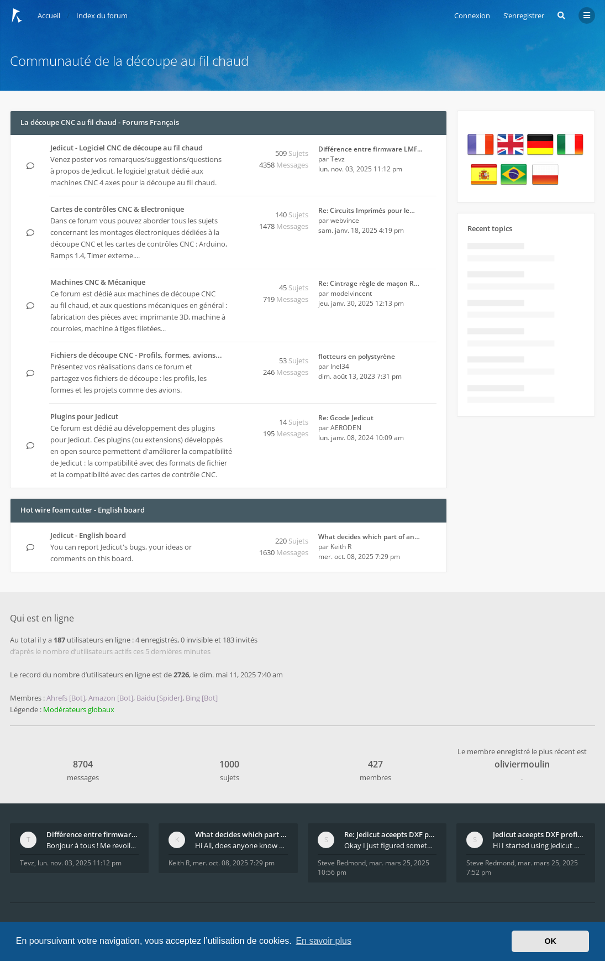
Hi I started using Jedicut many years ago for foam (539, 845)
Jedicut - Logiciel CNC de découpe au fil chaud (126, 148)
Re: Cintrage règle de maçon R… (368, 283)
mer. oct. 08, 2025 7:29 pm (234, 863)
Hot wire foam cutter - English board (82, 510)
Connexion (472, 15)
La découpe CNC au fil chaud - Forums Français (99, 122)
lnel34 (339, 366)
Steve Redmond (342, 863)
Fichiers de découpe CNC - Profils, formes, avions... (136, 355)
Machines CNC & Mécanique (97, 282)
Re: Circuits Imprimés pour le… (366, 210)
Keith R (340, 546)
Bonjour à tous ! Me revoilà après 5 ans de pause (92, 845)
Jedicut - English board (88, 535)
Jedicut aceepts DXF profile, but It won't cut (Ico (539, 834)
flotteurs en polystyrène (356, 356)
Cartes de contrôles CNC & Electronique (117, 209)
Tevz (337, 159)
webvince (344, 220)
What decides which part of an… (369, 536)
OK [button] (550, 941)
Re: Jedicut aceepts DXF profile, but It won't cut (390, 834)
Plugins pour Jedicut (84, 416)
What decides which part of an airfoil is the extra (241, 834)
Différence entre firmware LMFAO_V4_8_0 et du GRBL (92, 834)
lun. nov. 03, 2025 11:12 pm (80, 863)
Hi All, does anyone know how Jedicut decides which (241, 845)
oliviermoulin (522, 764)
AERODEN (345, 427)
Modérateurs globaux (78, 709)
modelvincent (351, 293)
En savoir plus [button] (323, 941)
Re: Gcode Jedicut (345, 417)
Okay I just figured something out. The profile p (390, 845)
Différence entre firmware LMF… (370, 149)
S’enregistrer (523, 15)
